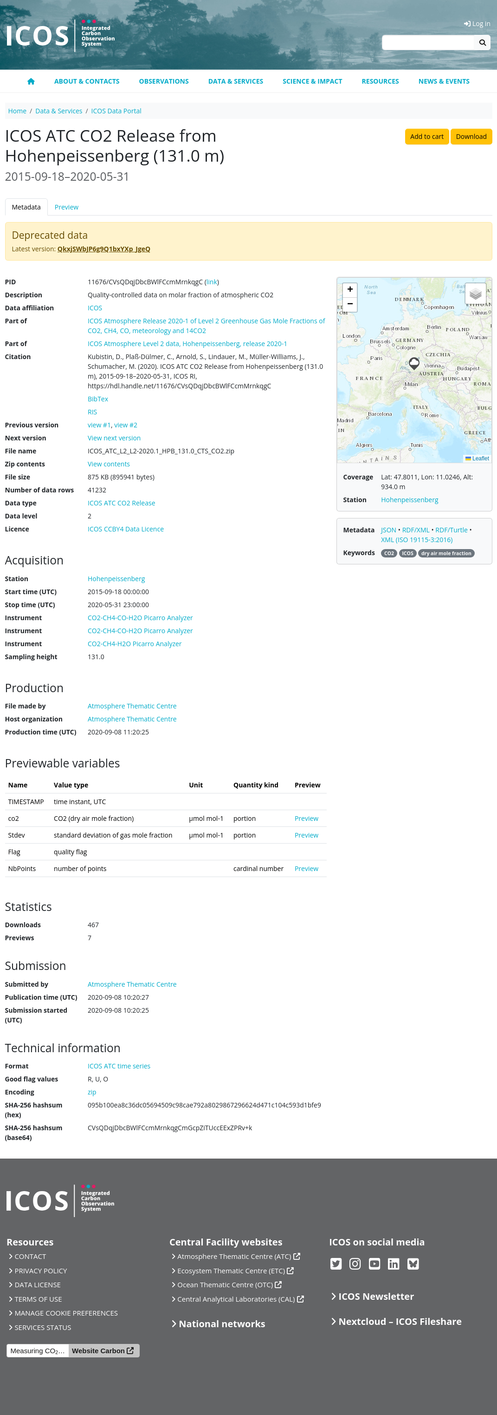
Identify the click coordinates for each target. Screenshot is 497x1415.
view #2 (125, 424)
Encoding (19, 1091)
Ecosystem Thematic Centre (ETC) (231, 1270)
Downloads (23, 924)
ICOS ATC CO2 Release (121, 502)
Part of (16, 320)
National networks (222, 1323)
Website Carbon (98, 1351)
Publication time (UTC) (41, 997)
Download (471, 136)
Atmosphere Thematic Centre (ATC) (234, 1256)
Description (24, 294)
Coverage (358, 476)
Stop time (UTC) (30, 604)
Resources (380, 81)
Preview (66, 207)
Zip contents (25, 463)
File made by (25, 705)
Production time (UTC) (41, 731)
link (212, 281)
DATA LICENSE (37, 1284)
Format (17, 1065)
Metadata (26, 207)
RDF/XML (417, 529)
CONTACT (30, 1256)
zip (92, 1091)
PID (10, 281)
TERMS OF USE (38, 1299)
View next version (114, 437)
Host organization (34, 718)
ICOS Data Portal (116, 110)
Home (17, 110)
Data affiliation (29, 307)
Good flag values (31, 1078)
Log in (477, 23)
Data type (21, 502)
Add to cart (427, 136)
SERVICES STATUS (42, 1327)
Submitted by (27, 984)
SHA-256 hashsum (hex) (34, 1110)
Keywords (359, 552)
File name (21, 450)
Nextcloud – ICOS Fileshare (400, 1321)
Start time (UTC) (31, 591)
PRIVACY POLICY (40, 1270)
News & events (444, 81)
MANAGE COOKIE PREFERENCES (66, 1312)
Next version (25, 437)
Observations (164, 81)
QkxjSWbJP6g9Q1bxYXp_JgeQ (104, 248)
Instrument (23, 617)
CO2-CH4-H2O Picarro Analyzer (135, 643)
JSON (389, 529)
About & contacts (87, 81)
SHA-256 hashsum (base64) (34, 1132)
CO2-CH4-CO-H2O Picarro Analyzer (140, 617)
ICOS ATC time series (119, 1065)
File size (17, 476)
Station (16, 578)
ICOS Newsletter (376, 1296)
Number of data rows (39, 489)
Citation (18, 356)
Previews (19, 937)
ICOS (95, 307)
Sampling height (31, 656)
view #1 (99, 424)
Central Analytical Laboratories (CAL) (236, 1299)
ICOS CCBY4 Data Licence (126, 528)
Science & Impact (312, 81)
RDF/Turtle (452, 529)
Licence (17, 528)
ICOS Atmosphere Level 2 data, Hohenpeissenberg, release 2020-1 (187, 343)
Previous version (32, 424)
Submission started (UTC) (36, 1015)
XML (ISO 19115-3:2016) (416, 539)
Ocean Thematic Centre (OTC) (225, 1284)
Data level (21, 515)
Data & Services (236, 81)
